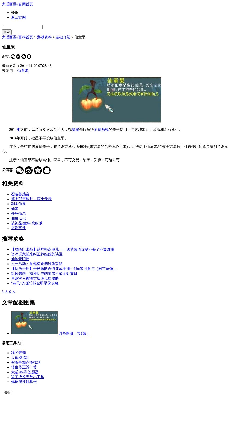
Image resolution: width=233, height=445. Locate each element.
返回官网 (18, 17)
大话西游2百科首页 (17, 37)
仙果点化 (18, 218)
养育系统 (101, 129)
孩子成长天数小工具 (27, 377)
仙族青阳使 (20, 259)
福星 (75, 129)
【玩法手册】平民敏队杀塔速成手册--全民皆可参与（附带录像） (64, 269)
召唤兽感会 (20, 194)
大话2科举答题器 (25, 372)
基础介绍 (63, 37)
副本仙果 (18, 204)
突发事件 (18, 228)
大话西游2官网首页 (17, 4)
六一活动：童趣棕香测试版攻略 (37, 264)
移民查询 (18, 353)
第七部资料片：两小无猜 (31, 199)
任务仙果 (18, 213)
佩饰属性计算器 (24, 382)
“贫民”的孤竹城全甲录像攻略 (34, 283)
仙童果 (23, 70)
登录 (14, 12)
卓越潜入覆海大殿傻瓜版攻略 (35, 278)
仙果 (14, 209)
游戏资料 (44, 37)
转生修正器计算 (24, 367)
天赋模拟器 (20, 357)
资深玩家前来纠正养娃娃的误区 (37, 254)
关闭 (8, 392)
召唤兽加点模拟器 (26, 362)
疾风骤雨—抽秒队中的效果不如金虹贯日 (44, 273)
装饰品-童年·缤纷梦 (27, 223)
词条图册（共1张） (74, 333)
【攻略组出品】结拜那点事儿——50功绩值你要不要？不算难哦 (62, 249)
